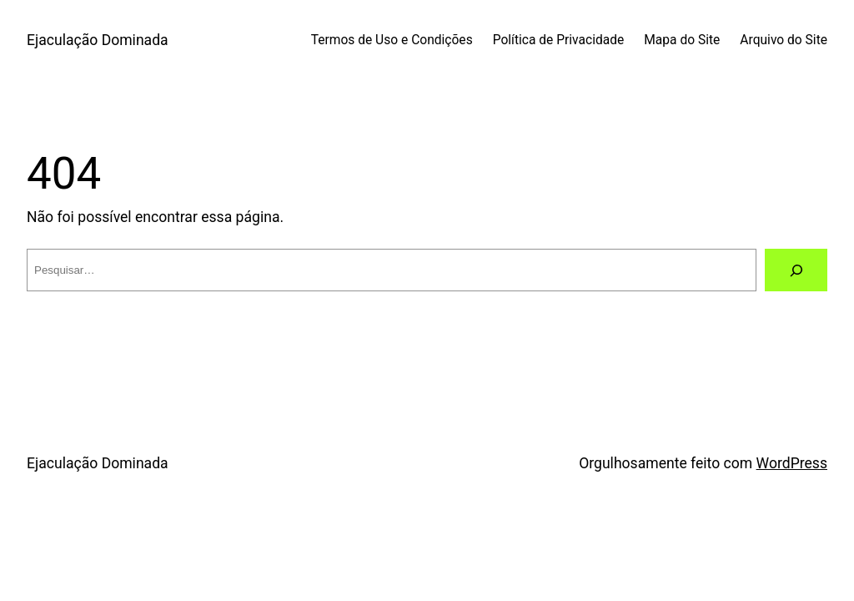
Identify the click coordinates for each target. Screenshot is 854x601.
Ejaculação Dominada (97, 40)
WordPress (791, 463)
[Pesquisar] (796, 270)
